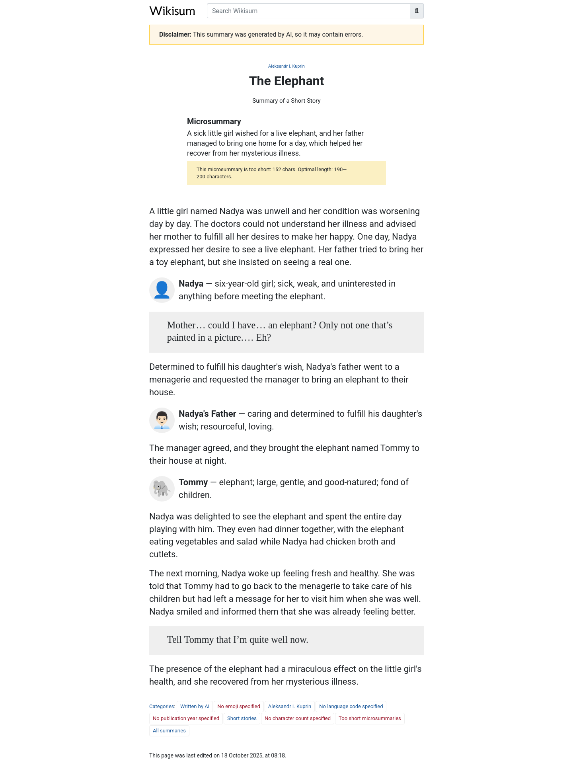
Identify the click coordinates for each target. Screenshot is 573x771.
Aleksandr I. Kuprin (286, 66)
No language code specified (351, 706)
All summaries (169, 731)
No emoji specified (238, 706)
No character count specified (298, 718)
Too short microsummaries (370, 718)
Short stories (242, 718)
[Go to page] (417, 10)
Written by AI (194, 706)
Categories (161, 706)
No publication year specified (186, 718)
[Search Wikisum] (309, 10)
